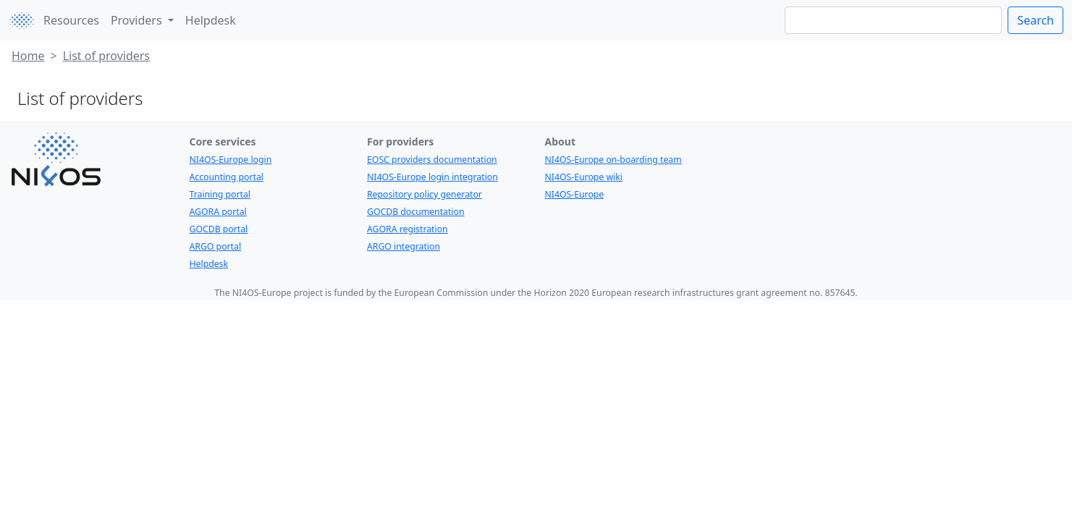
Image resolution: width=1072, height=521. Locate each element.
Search (1035, 20)
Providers (138, 20)
